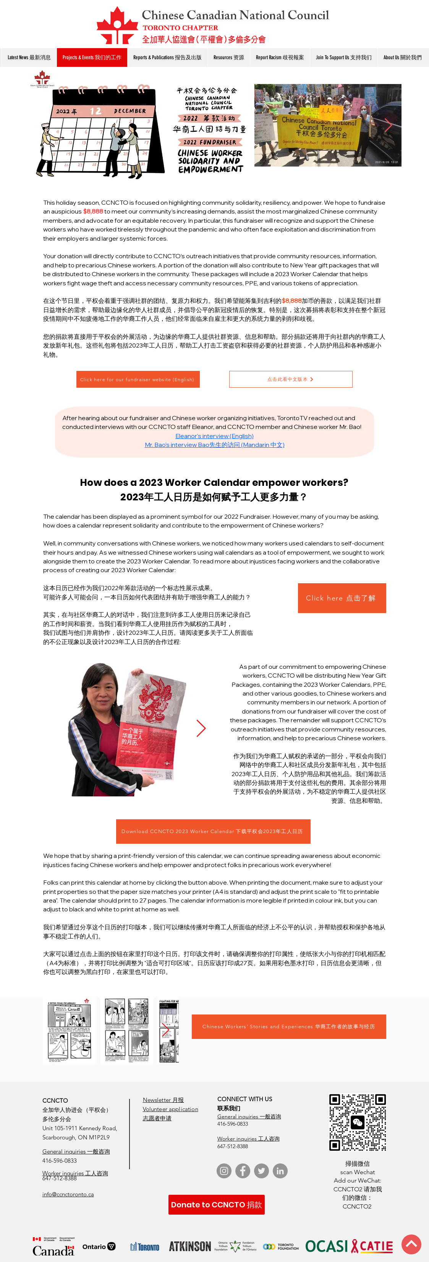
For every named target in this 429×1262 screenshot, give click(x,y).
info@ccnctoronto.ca (68, 1194)
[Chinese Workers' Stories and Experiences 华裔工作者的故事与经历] (289, 1026)
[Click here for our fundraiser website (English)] (138, 379)
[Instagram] (224, 1170)
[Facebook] (242, 1170)
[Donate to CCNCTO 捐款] (216, 1205)
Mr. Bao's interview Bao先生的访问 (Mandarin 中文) (215, 444)
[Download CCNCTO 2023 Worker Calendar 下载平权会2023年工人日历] (213, 831)
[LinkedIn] (280, 1170)
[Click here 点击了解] (342, 598)
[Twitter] (261, 1170)
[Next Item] (201, 729)
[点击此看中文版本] (291, 379)
